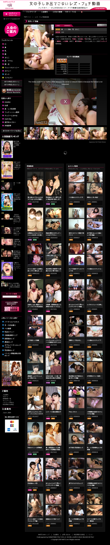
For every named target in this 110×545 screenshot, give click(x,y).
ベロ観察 (8, 328)
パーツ (67, 29)
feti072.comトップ (43, 534)
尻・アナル (9, 61)
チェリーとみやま (11, 115)
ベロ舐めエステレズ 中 (76, 197)
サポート (5, 396)
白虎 (6, 105)
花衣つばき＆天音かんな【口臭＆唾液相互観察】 (16, 197)
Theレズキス (73, 412)
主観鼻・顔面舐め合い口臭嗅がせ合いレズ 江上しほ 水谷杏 (53, 306)
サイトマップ (7, 400)
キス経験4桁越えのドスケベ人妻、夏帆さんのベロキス (17, 231)
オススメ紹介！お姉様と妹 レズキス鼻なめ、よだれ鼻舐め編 (35, 271)
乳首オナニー (9, 332)
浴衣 (62, 32)
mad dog (8, 119)
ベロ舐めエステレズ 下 (94, 340)
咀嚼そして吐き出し (75, 340)
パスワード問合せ (8, 402)
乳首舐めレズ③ (32, 483)
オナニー (8, 71)
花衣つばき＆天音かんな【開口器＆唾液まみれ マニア (16, 165)
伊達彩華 (8, 126)
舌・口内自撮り (10, 325)
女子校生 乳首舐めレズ (76, 447)
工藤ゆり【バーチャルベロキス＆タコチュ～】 (16, 266)
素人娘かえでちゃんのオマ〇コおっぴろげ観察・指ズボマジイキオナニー (35, 199)
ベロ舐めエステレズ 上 (94, 269)
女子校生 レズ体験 (33, 340)
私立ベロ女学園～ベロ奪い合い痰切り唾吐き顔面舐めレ (14, 286)
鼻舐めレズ (9, 342)
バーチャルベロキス (12, 322)
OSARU (7, 102)
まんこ (7, 57)
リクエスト (9, 78)
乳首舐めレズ (9, 350)
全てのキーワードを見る (12, 131)
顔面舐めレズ (9, 339)
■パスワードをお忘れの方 (12, 19)
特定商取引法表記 (8, 404)
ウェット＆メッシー (12, 67)
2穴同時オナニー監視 (93, 376)
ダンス (7, 74)
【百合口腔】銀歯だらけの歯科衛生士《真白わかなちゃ (16, 219)
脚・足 (7, 64)
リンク (90, 534)
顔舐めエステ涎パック (53, 519)
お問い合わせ (66, 534)
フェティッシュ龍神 (12, 112)
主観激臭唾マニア (11, 335)
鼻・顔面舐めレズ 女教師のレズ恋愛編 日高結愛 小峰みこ (53, 449)
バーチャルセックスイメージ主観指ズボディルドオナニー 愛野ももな (53, 342)
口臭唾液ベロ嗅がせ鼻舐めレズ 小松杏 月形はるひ (17, 243)
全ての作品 (11, 81)
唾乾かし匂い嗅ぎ (92, 197)
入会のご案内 (7, 412)
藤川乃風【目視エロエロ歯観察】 (16, 144)
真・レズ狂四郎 (10, 109)
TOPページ (27, 17)
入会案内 (5, 395)
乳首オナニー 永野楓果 (35, 447)
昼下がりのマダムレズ (76, 483)
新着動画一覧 (7, 398)
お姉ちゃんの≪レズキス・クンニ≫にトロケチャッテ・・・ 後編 (35, 414)
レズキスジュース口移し (94, 304)
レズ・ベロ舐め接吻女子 (53, 412)
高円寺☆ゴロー (10, 122)
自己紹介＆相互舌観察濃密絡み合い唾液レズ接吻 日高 (16, 254)
